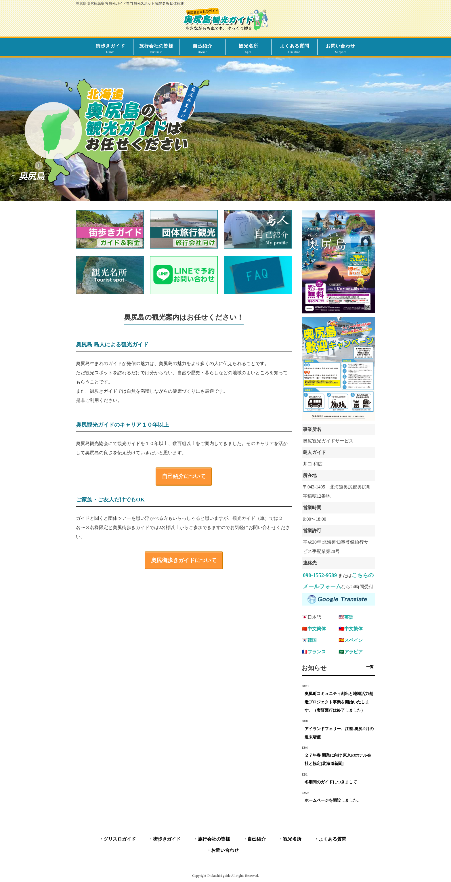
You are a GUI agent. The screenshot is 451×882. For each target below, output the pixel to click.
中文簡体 (316, 628)
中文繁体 (353, 628)
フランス (316, 651)
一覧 (370, 667)
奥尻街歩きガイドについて (184, 560)
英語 (348, 617)
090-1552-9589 (320, 575)
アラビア (353, 651)
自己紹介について (184, 476)
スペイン (353, 640)
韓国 (312, 640)
